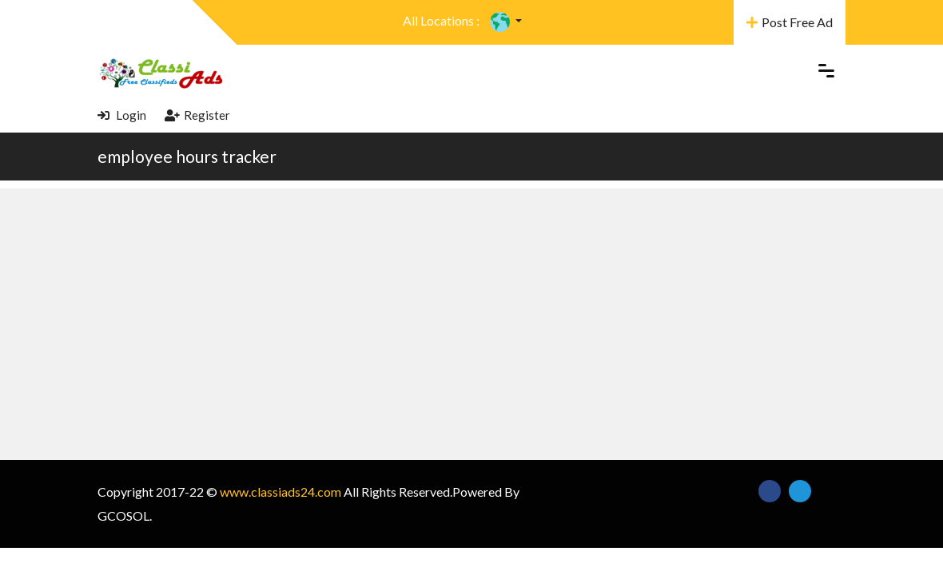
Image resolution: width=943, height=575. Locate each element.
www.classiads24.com (280, 491)
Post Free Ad (789, 22)
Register (197, 115)
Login (121, 115)
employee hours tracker (187, 156)
